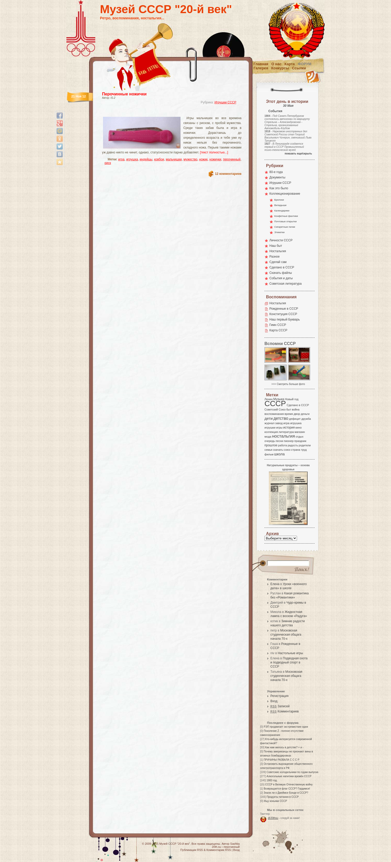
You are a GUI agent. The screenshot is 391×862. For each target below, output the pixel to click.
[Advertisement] (165, 112)
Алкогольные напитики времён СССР (289, 776)
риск (108, 163)
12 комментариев (228, 174)
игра (121, 159)
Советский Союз (275, 409)
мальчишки (174, 159)
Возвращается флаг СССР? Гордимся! (287, 788)
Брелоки (279, 199)
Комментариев (284, 711)
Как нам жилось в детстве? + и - (284, 747)
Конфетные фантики (286, 216)
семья (268, 449)
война (295, 409)
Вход (273, 701)
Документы (277, 177)
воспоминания (274, 413)
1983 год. (272, 780)
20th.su (216, 846)
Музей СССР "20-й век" (166, 9)
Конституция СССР (283, 314)
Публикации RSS (191, 849)
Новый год (291, 399)
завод (279, 423)
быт (288, 409)
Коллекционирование (284, 193)
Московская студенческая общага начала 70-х (285, 635)
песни (279, 440)
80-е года (276, 172)
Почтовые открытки (285, 221)
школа (279, 454)
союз (287, 449)
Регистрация (279, 696)
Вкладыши (280, 205)
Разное (274, 256)
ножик (203, 159)
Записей (280, 706)
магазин (299, 431)
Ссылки (299, 68)
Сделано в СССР (281, 267)
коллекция (271, 431)
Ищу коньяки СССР (275, 801)
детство (280, 418)
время (289, 413)
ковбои (159, 159)
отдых (299, 436)
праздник (300, 440)
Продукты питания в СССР (283, 796)
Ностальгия (277, 251)
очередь (269, 440)
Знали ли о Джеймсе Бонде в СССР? (286, 792)
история (289, 427)
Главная (261, 64)
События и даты (281, 278)
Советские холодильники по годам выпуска (292, 772)
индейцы (146, 159)
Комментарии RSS (218, 849)
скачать (278, 449)
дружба (306, 418)
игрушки (270, 427)
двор (297, 413)
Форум (304, 64)
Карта (290, 64)
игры (279, 427)
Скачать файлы (280, 273)
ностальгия (283, 436)
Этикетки (279, 232)
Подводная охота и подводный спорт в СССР (289, 662)
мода (267, 436)
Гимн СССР (277, 325)
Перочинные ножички (124, 94)
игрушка (132, 159)
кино (298, 427)
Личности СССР (281, 240)
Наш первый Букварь (284, 319)
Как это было (278, 188)
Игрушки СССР (225, 102)
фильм (268, 454)
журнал (269, 423)
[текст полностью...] (214, 152)
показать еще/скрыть (298, 153)
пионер (289, 440)
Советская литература (285, 283)
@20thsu (273, 818)
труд (304, 449)
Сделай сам (278, 262)
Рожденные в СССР (283, 308)
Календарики (281, 210)
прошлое (270, 445)
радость (293, 445)
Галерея (261, 68)
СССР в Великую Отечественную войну (288, 784)
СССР (275, 403)
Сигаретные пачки (284, 226)
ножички (215, 159)
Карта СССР (278, 330)
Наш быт (275, 246)
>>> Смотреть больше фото (288, 384)
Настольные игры (290, 653)
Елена (274, 584)
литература (286, 431)
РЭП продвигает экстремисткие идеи (286, 726)
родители (305, 445)
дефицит (295, 418)
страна (295, 449)
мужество (190, 159)
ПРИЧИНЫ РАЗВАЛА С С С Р (281, 759)
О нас (276, 64)
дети (268, 418)
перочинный (231, 159)
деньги (305, 413)
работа (282, 445)
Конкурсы (280, 68)
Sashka (235, 843)
